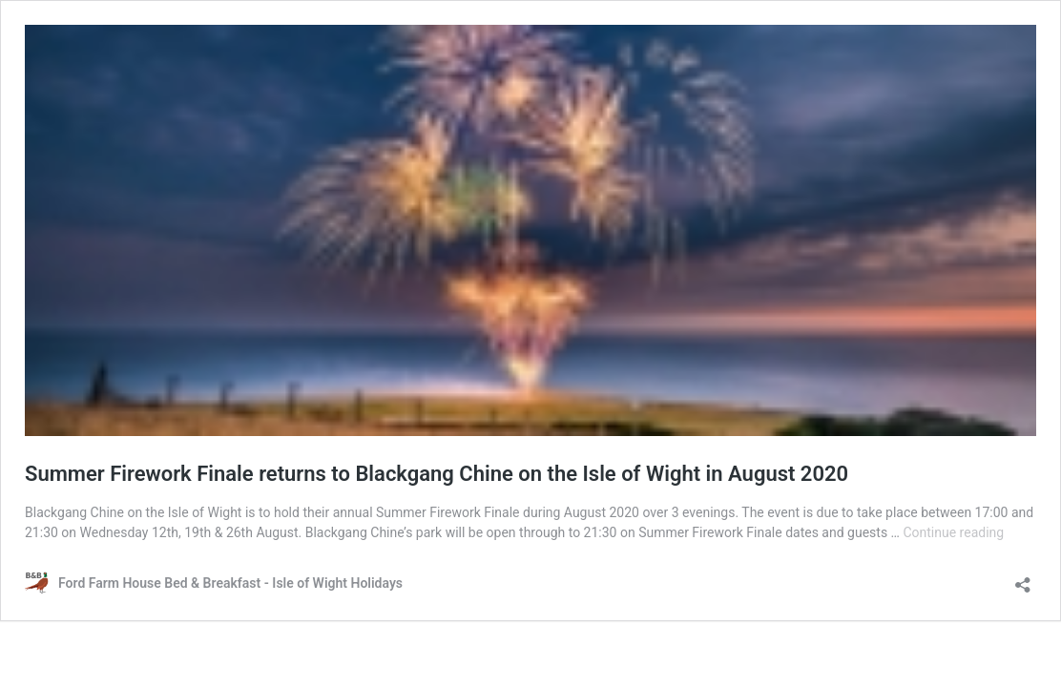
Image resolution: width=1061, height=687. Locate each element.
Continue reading (953, 532)
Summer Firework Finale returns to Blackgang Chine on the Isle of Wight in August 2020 (436, 474)
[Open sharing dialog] (1022, 578)
